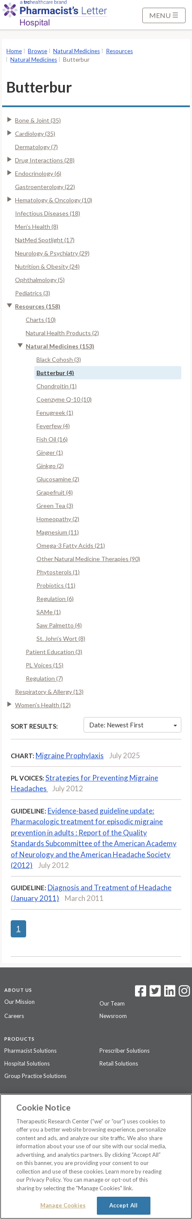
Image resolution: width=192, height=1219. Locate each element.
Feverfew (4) (53, 425)
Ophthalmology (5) (40, 279)
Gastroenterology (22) (45, 186)
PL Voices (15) (44, 665)
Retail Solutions (118, 1063)
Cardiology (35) (35, 133)
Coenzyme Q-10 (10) (64, 399)
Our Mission (19, 1001)
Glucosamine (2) (57, 479)
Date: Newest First (133, 725)
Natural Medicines (76, 51)
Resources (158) (37, 306)
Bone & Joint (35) (38, 120)
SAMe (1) (48, 612)
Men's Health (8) (36, 226)
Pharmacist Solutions (30, 1050)
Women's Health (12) (43, 705)
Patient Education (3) (54, 651)
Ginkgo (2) (50, 465)
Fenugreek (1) (54, 412)
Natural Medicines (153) (60, 346)
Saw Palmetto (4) (59, 625)
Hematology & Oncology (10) (53, 200)
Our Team (112, 1003)
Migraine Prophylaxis (70, 755)
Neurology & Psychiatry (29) (52, 253)
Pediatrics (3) (32, 293)
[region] (96, 1156)
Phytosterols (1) (58, 572)
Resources (119, 51)
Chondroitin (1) (56, 386)
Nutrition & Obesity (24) (47, 266)
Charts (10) (41, 319)
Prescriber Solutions (124, 1050)
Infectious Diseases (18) (47, 213)
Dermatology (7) (36, 146)
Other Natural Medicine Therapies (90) (88, 558)
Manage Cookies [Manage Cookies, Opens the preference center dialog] (63, 1205)
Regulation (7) (44, 678)
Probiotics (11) (55, 585)
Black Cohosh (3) (58, 359)
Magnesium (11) (57, 532)
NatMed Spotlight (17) (45, 239)
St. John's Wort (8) (60, 638)
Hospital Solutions (27, 1063)
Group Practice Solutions (35, 1075)
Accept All (123, 1205)
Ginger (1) (49, 452)
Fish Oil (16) (52, 439)
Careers (14, 1015)
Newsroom (113, 1015)
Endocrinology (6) (38, 173)
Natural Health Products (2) (62, 332)
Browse (37, 51)
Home (14, 51)
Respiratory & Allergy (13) (49, 691)
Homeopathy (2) (57, 518)
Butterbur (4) (55, 372)
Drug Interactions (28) (45, 160)
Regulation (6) (55, 598)
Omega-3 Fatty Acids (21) (70, 545)
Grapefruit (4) (54, 492)
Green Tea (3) (54, 505)
